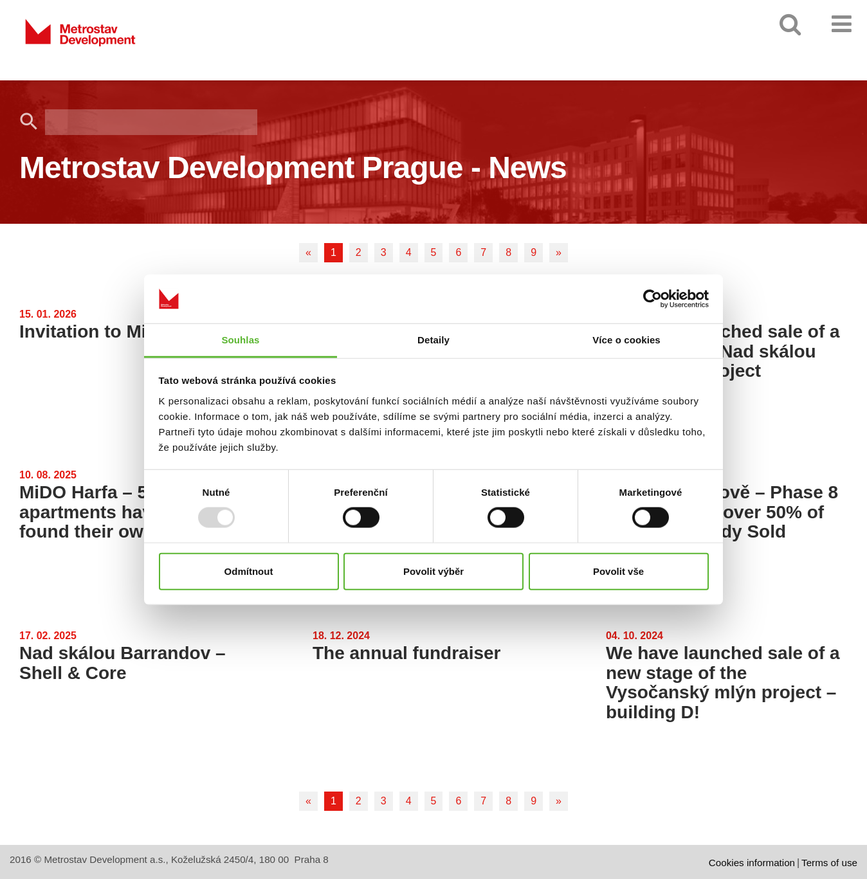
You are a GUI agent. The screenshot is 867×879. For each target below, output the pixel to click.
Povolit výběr (433, 570)
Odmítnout (248, 570)
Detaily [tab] (433, 339)
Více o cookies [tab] (626, 339)
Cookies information (752, 862)
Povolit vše (618, 570)
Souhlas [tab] (240, 339)
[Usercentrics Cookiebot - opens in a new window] (652, 299)
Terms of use (829, 862)
